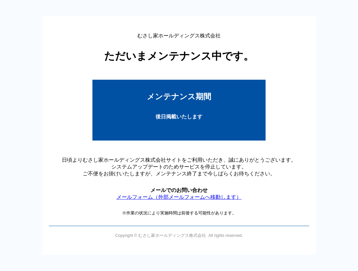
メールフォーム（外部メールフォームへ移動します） (179, 197)
